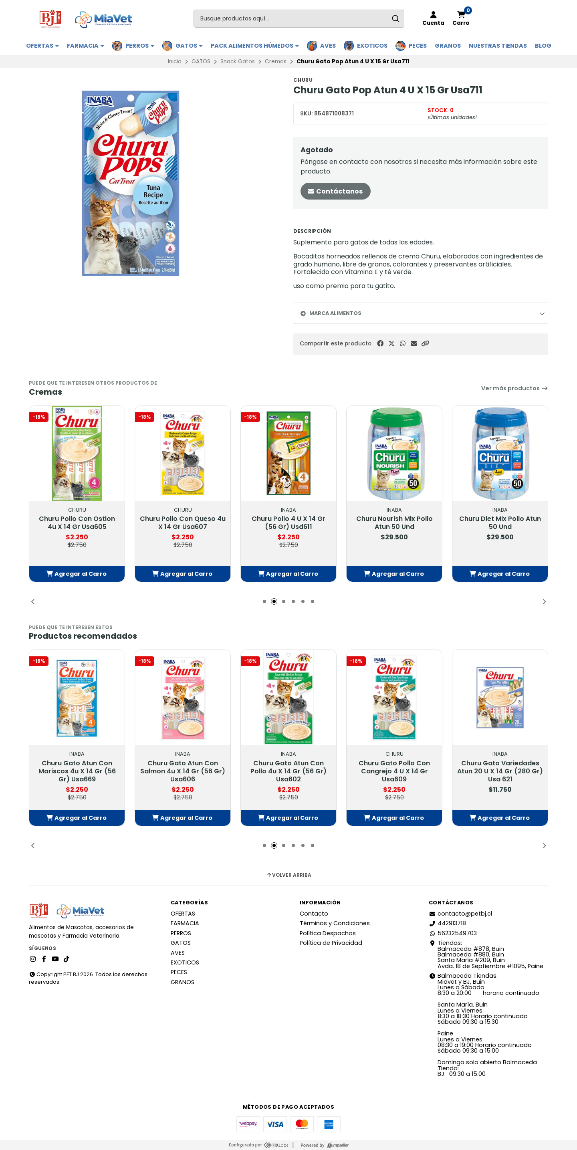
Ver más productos (514, 388)
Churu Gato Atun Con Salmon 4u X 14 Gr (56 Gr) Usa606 (182, 771)
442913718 (447, 923)
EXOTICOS (372, 46)
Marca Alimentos (330, 313)
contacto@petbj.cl (460, 913)
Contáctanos (335, 191)
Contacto (314, 913)
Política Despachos (328, 933)
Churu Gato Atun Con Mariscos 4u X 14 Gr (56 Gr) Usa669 (77, 771)
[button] (425, 343)
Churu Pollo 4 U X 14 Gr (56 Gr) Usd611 (288, 523)
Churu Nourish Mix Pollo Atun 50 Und (394, 523)
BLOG (543, 46)
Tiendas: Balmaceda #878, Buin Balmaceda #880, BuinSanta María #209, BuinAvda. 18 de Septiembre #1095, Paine (486, 954)
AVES (328, 46)
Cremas (275, 61)
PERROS (139, 46)
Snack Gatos (237, 61)
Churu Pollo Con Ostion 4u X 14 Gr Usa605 (77, 523)
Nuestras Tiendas (498, 46)
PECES (418, 46)
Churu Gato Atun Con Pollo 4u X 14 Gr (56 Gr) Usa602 (288, 771)
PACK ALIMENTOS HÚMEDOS (255, 46)
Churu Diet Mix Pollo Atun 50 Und (500, 523)
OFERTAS (42, 46)
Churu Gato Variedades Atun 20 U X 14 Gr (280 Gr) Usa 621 (500, 771)
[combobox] (299, 19)
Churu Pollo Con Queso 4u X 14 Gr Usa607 (183, 523)
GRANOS (448, 46)
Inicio (175, 61)
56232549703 (453, 933)
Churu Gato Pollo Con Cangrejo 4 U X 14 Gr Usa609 (394, 771)
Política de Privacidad (331, 943)
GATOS (189, 46)
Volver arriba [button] (288, 875)
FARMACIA (85, 46)
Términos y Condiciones (335, 923)
